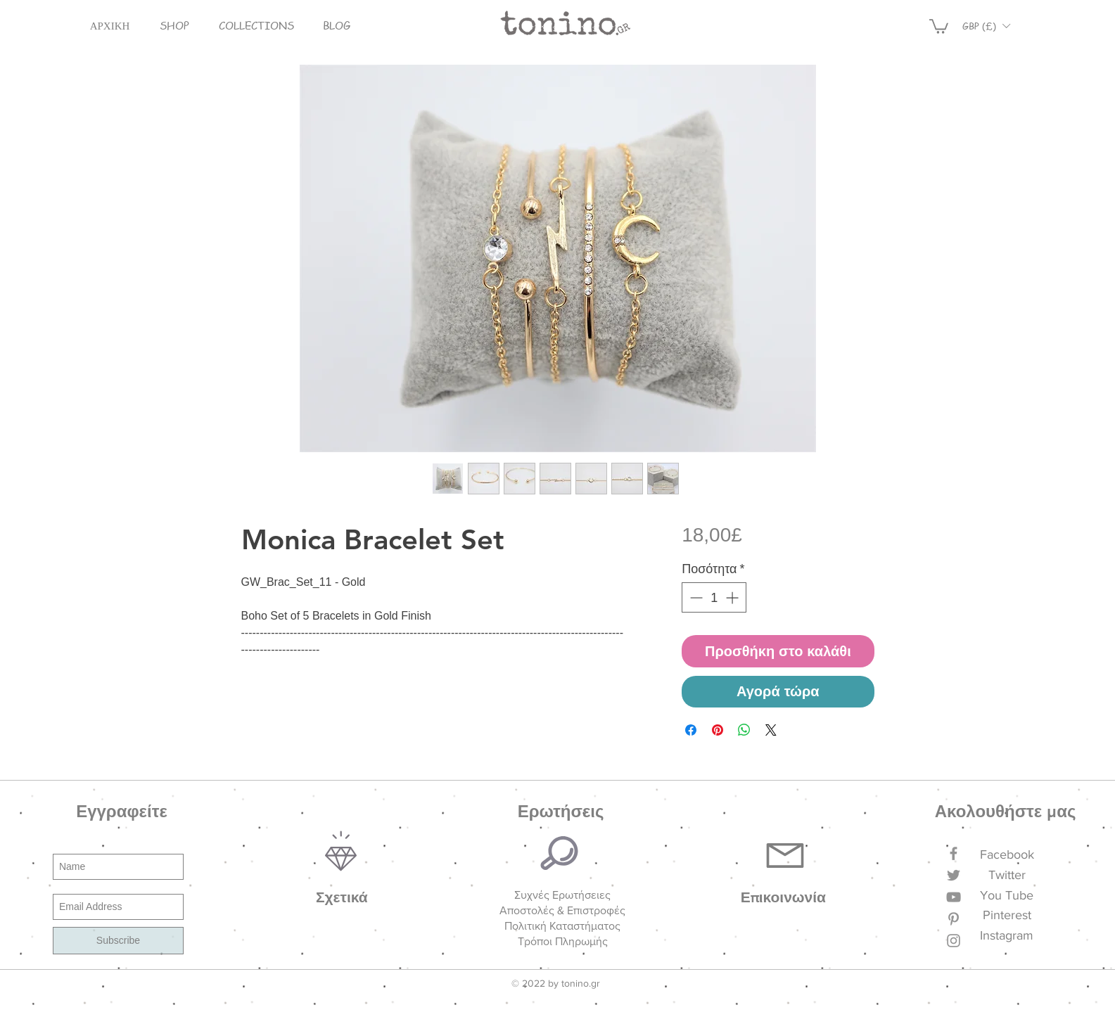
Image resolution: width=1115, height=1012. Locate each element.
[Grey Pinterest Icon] (953, 919)
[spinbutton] (714, 597)
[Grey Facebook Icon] (953, 853)
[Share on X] (771, 730)
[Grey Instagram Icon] (953, 940)
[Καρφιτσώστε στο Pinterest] (717, 730)
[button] (174, 25)
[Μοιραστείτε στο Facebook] (690, 730)
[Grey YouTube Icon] (953, 897)
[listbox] (986, 25)
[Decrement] (695, 597)
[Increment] (733, 597)
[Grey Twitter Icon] (953, 875)
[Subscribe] (118, 940)
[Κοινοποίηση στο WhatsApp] (744, 730)
